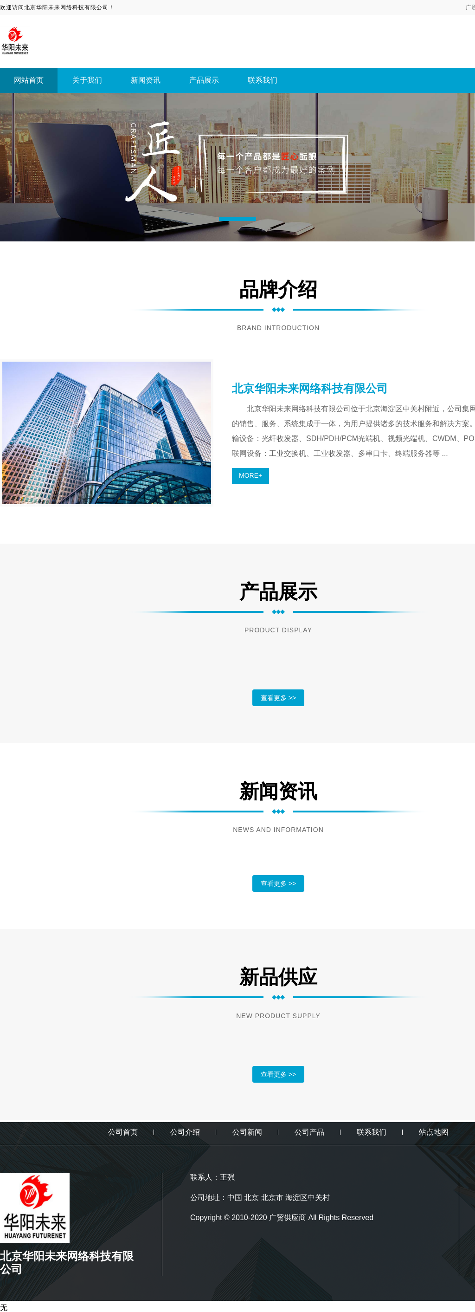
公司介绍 (185, 1132)
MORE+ (250, 475)
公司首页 (123, 1132)
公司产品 (309, 1132)
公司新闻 (247, 1132)
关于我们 (87, 80)
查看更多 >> (278, 697)
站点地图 (434, 1132)
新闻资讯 (145, 80)
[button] (237, 219)
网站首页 (29, 80)
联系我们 (262, 80)
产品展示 (204, 80)
